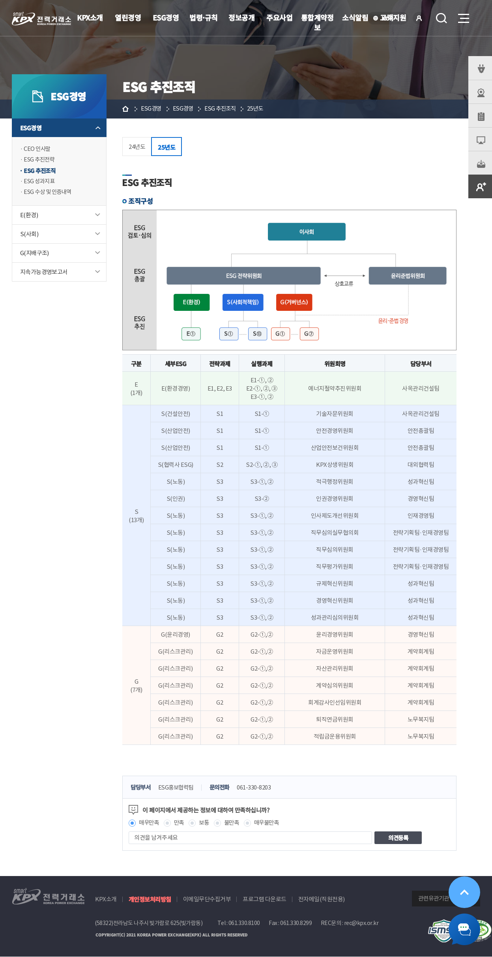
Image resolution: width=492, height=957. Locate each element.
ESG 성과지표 (40, 182)
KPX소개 (90, 17)
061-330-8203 (259, 788)
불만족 (235, 823)
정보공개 (241, 17)
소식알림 (355, 17)
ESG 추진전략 (40, 160)
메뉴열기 (462, 16)
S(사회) (29, 235)
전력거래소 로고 (41, 18)
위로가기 (464, 892)
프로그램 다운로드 (264, 899)
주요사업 (279, 17)
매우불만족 (271, 823)
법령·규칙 (203, 17)
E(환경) (29, 216)
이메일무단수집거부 (207, 899)
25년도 (259, 109)
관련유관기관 (433, 898)
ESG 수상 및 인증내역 (49, 193)
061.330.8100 (244, 923)
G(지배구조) (34, 254)
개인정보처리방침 (150, 899)
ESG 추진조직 (40, 171)
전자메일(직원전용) (321, 899)
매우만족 (149, 823)
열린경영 (128, 17)
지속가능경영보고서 (44, 273)
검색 (441, 18)
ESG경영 (166, 17)
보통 (206, 823)
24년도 (137, 146)
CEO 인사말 (38, 149)
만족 (181, 823)
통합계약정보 (317, 22)
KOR (390, 19)
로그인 (419, 18)
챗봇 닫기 (464, 929)
